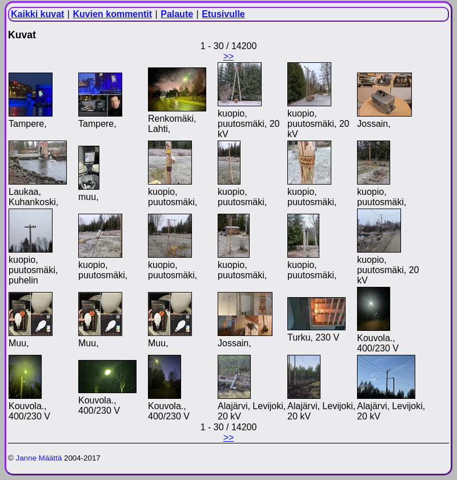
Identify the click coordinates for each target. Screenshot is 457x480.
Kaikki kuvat (37, 14)
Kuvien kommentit (112, 14)
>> (228, 56)
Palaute (177, 14)
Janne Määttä (39, 458)
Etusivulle (223, 14)
